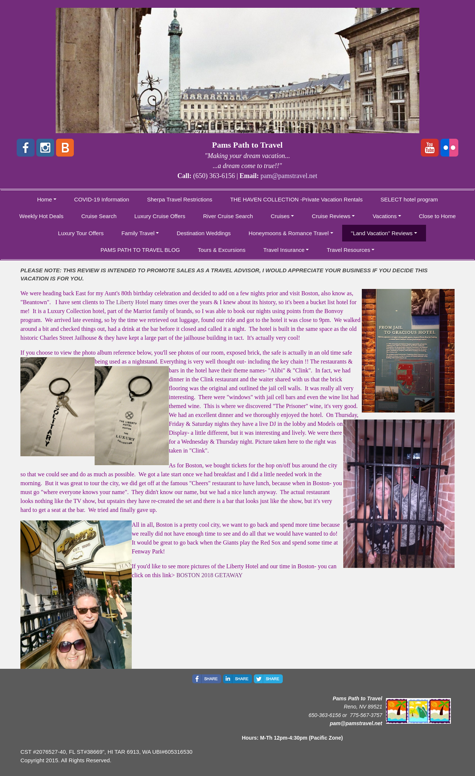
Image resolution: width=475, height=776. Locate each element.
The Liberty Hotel (127, 302)
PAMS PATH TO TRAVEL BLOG (140, 250)
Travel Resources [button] (348, 250)
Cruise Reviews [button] (331, 216)
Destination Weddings (204, 233)
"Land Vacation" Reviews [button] (382, 233)
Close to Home (437, 216)
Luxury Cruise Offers (159, 216)
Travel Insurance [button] (283, 250)
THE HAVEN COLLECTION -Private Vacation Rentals (296, 199)
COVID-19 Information (101, 199)
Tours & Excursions (221, 250)
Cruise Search (99, 216)
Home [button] (44, 199)
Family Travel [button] (137, 233)
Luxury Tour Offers (81, 233)
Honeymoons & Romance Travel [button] (289, 233)
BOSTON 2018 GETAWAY (209, 575)
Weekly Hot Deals (41, 216)
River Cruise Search (228, 216)
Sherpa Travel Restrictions (179, 199)
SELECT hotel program (409, 199)
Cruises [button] (280, 216)
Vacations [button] (385, 216)
